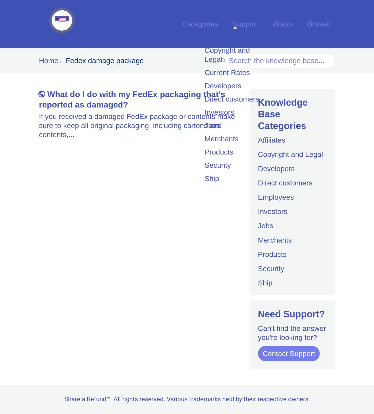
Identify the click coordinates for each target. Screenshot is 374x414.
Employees (276, 197)
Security (271, 269)
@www (321, 24)
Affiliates (271, 140)
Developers (276, 169)
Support (261, 24)
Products (272, 254)
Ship (265, 283)
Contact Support (289, 354)
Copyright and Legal (290, 154)
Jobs (265, 226)
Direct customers (285, 183)
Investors (273, 212)
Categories (222, 24)
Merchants (275, 240)
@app (292, 24)
